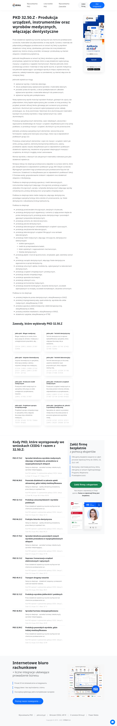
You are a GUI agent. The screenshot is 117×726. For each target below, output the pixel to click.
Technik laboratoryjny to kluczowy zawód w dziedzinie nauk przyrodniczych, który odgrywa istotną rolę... (57, 364)
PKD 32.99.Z (17, 627)
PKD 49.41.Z (17, 578)
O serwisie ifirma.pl (77, 715)
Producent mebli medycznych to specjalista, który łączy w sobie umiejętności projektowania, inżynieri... (25, 390)
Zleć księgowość (97, 5)
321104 (54, 396)
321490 (48, 348)
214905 (23, 368)
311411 (17, 373)
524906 (17, 348)
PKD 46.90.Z (17, 611)
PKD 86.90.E (17, 480)
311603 (48, 373)
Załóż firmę (83, 5)
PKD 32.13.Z (17, 500)
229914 (54, 346)
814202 (66, 396)
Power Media (93, 715)
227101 (54, 370)
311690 (54, 373)
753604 (34, 420)
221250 (17, 420)
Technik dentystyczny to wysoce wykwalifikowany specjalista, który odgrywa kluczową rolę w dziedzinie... (57, 340)
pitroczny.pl (41, 715)
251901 (34, 346)
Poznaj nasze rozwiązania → (28, 701)
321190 (60, 346)
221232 (34, 368)
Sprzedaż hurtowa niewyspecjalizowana (41, 611)
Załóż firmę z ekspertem (86, 484)
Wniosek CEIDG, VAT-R (58, 715)
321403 (60, 396)
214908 (29, 368)
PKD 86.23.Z (17, 519)
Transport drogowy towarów (37, 578)
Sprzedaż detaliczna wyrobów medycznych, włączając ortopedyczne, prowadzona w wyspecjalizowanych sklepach (43, 461)
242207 (54, 422)
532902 (54, 348)
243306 (60, 422)
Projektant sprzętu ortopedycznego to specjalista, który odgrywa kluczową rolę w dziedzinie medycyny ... (26, 414)
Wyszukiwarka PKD (32, 5)
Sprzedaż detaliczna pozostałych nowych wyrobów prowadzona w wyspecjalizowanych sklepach (44, 539)
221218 (48, 370)
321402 (66, 346)
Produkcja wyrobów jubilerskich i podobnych (43, 594)
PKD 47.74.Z (17, 458)
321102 (23, 373)
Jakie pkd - (25, 333)
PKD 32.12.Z (17, 594)
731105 (29, 420)
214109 (48, 420)
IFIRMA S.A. (67, 720)
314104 (60, 373)
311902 (23, 396)
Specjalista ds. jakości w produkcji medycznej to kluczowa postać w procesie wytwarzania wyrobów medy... (57, 414)
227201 (54, 420)
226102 (48, 346)
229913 (29, 370)
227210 (60, 420)
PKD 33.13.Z (17, 558)
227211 (17, 370)
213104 (17, 368)
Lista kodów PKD (48, 5)
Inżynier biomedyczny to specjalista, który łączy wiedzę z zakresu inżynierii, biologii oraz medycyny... (27, 362)
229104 (17, 346)
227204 (60, 370)
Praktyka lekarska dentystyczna (38, 519)
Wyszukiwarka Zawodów (64, 5)
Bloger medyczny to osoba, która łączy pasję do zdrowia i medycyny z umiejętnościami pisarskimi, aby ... (26, 338)
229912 (23, 346)
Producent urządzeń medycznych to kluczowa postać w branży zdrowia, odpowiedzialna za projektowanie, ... (58, 388)
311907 (29, 396)
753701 (17, 422)
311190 (66, 370)
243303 (29, 346)
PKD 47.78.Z (17, 536)
